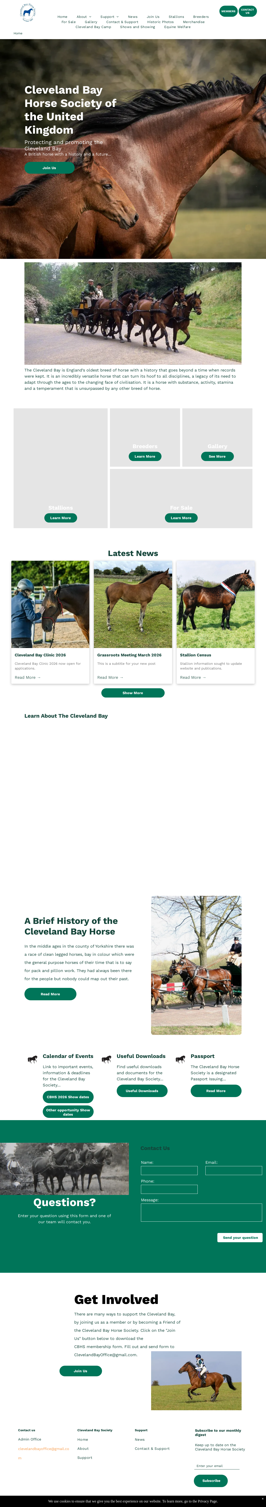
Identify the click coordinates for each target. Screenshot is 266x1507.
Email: (211, 1162)
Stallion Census (195, 655)
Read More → (28, 677)
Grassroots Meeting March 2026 (129, 655)
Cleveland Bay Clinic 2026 (40, 655)
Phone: (147, 1181)
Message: (150, 1199)
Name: (147, 1162)
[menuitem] (62, 16)
